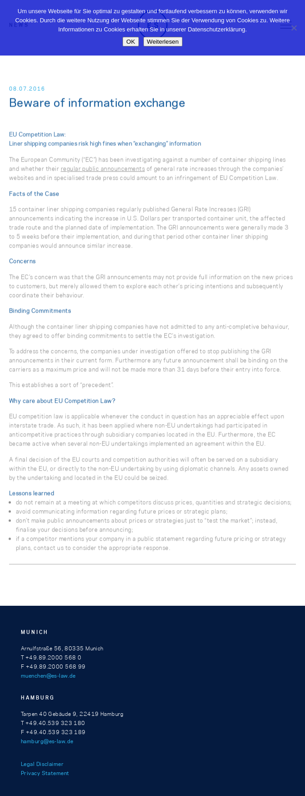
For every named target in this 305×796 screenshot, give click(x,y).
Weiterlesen (163, 41)
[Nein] (293, 27)
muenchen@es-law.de (48, 675)
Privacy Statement (45, 773)
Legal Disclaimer (42, 764)
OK (130, 41)
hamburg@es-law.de (47, 741)
